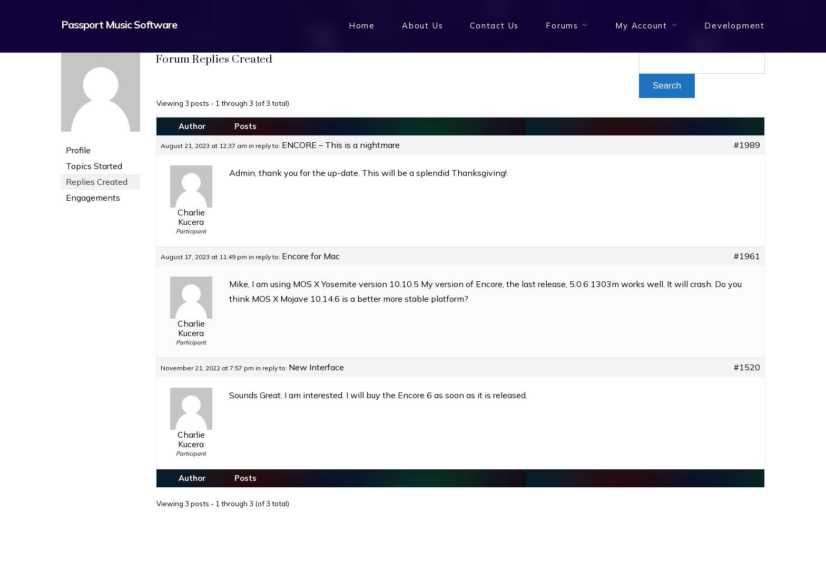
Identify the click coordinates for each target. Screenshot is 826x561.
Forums (562, 26)
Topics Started (94, 166)
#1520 (747, 367)
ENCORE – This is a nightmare (341, 145)
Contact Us (494, 26)
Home (362, 26)
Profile (78, 150)
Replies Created (96, 181)
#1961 (747, 256)
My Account (641, 26)
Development (734, 26)
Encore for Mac (311, 256)
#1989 (747, 145)
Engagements (93, 197)
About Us (422, 26)
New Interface (316, 367)
